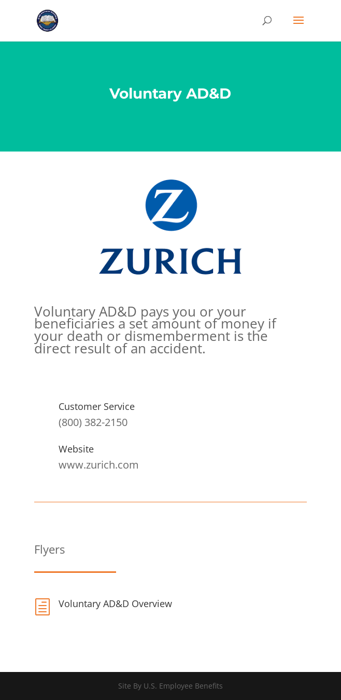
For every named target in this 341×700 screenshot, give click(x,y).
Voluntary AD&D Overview (115, 603)
